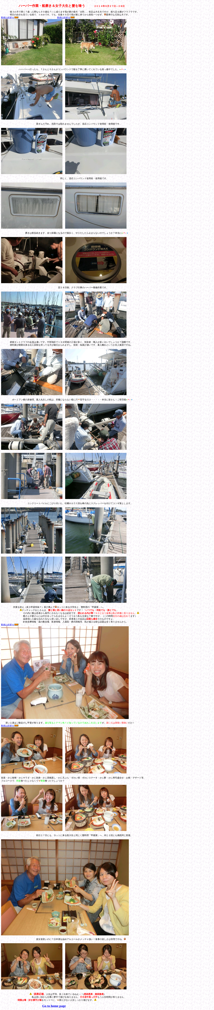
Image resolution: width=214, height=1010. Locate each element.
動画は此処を (9, 17)
